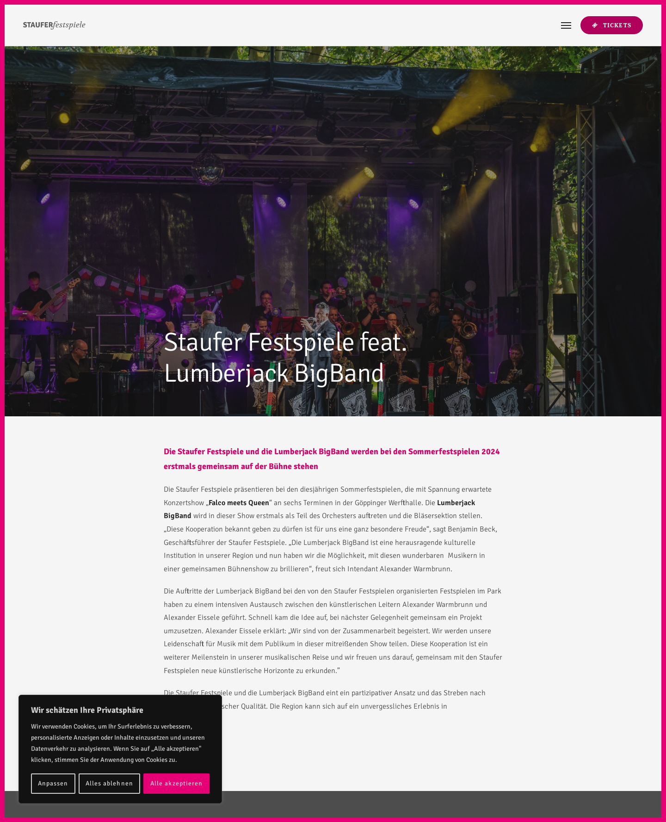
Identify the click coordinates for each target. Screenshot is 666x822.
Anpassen (52, 783)
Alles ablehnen (109, 783)
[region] (120, 749)
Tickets (611, 25)
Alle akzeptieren (176, 783)
